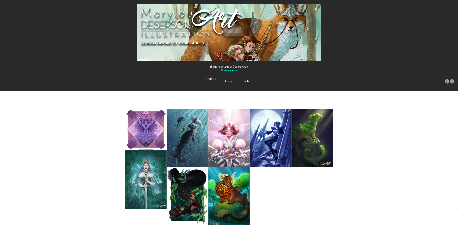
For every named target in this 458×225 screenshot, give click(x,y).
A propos (229, 81)
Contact (247, 81)
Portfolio (211, 81)
